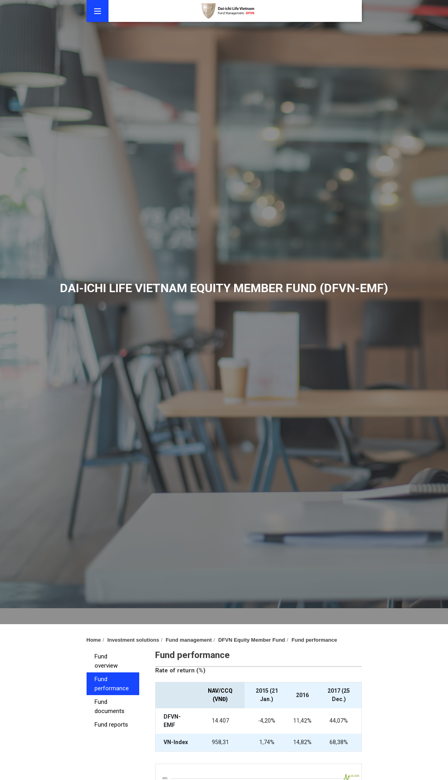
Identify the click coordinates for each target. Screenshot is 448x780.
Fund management (189, 640)
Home (94, 640)
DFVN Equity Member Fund (251, 640)
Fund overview (106, 661)
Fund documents (109, 706)
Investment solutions (133, 640)
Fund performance (314, 640)
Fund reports (111, 724)
